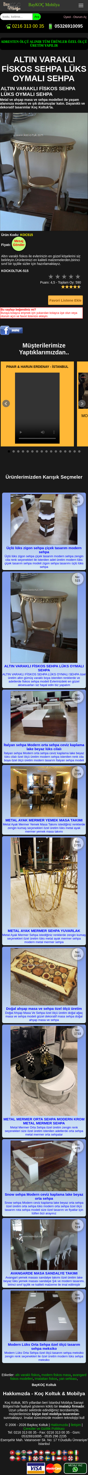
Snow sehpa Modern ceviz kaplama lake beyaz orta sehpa (44, 1196)
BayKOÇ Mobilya (44, 4)
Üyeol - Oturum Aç (75, 17)
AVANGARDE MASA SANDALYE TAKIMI (43, 1273)
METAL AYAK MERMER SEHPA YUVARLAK (44, 931)
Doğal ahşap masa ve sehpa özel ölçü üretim (44, 1009)
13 (65, 451)
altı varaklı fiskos (27, 1375)
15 (74, 451)
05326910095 (65, 26)
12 (60, 451)
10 (51, 451)
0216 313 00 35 (24, 26)
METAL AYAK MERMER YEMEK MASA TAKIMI (44, 820)
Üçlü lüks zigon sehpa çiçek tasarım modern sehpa (43, 550)
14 (70, 451)
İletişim (76, 1425)
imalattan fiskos (46, 1379)
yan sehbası (68, 1379)
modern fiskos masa (56, 1375)
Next (82, 403)
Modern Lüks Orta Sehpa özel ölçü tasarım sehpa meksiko (44, 1346)
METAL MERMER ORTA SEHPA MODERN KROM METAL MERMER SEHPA (44, 1121)
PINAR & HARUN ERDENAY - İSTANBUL (37, 367)
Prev (6, 403)
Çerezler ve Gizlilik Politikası (44, 1428)
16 (79, 451)
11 (56, 451)
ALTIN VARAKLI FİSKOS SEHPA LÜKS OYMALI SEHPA (44, 668)
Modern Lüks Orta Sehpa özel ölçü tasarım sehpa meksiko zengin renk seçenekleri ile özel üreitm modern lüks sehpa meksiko (44, 1356)
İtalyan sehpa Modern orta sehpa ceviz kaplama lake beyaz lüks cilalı (44, 747)
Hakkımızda (59, 1425)
